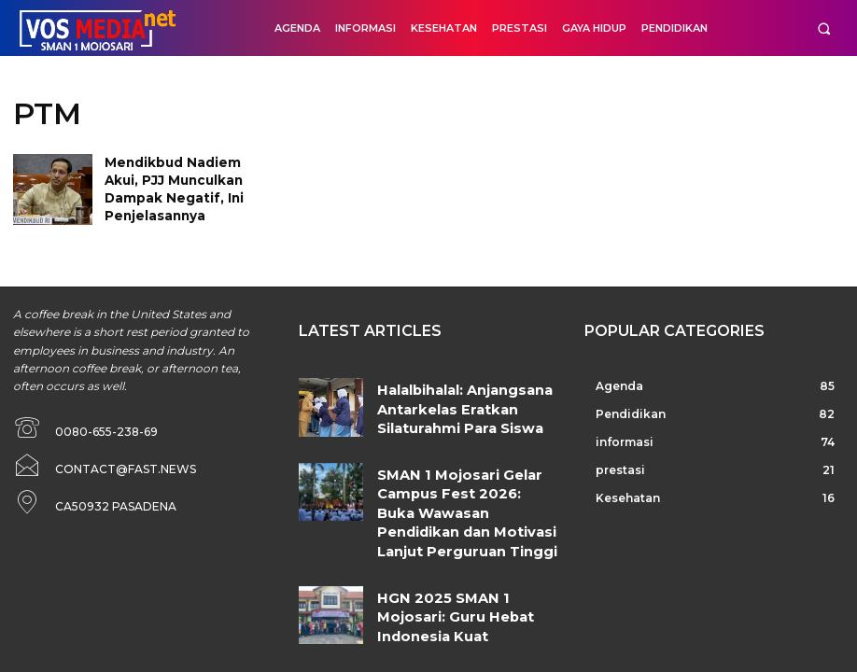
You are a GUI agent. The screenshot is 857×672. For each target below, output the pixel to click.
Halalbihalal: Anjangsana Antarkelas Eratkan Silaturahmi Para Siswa (455, 400)
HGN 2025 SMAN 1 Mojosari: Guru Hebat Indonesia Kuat (459, 550)
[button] (824, 28)
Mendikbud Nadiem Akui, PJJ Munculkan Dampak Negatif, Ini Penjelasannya (188, 177)
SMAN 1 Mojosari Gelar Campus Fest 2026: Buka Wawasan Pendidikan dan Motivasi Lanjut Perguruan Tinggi (467, 484)
